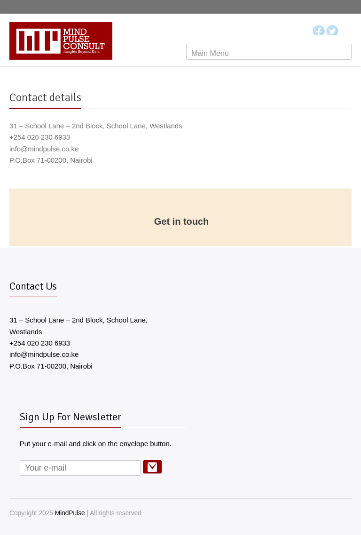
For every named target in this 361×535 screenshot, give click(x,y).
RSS (346, 513)
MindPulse (70, 513)
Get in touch (181, 221)
